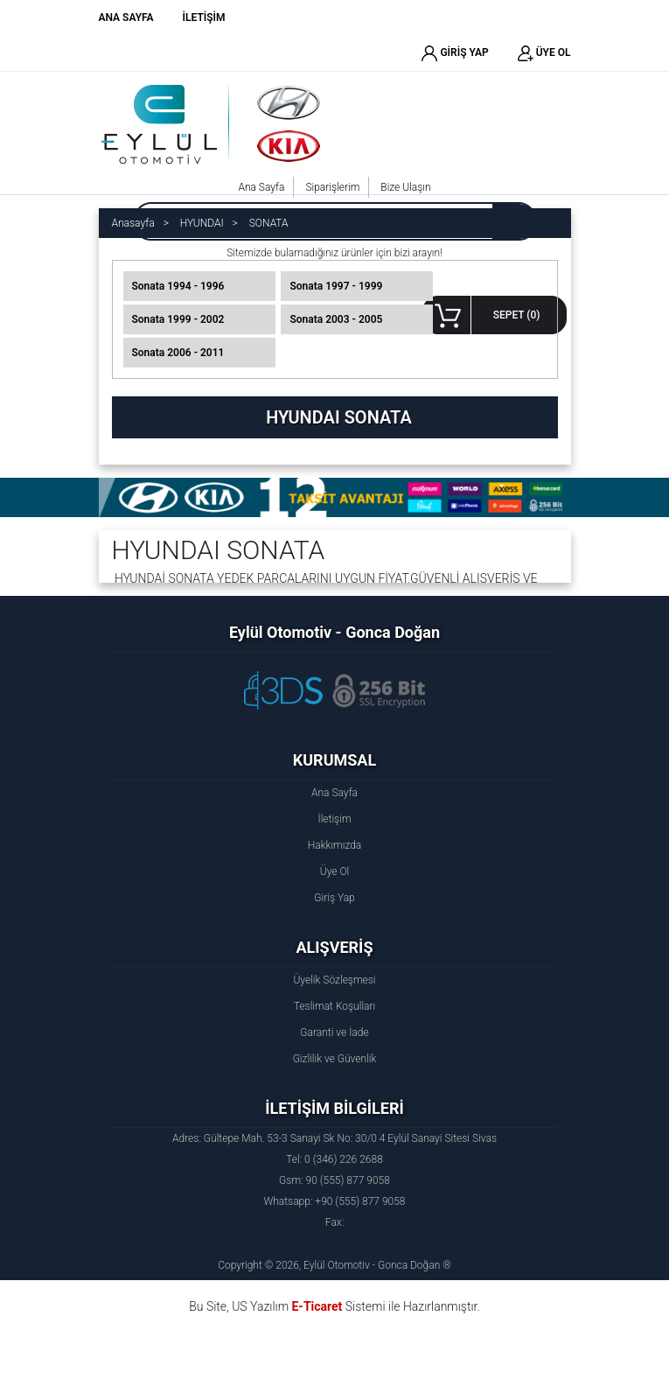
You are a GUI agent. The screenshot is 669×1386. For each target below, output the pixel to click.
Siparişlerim (332, 187)
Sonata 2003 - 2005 (335, 319)
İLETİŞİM (204, 17)
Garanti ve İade (334, 1032)
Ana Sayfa (261, 187)
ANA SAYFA (126, 17)
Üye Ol (334, 871)
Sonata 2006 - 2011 (178, 352)
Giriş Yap (334, 898)
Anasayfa (133, 223)
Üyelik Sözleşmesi (334, 980)
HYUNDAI (202, 223)
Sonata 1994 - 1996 (178, 286)
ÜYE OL (544, 53)
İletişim (334, 819)
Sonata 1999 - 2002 (178, 319)
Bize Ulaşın (405, 187)
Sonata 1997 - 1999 (335, 286)
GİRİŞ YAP (455, 53)
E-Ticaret (316, 1306)
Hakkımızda (335, 845)
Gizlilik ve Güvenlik (335, 1059)
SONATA (269, 223)
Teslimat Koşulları (334, 1006)
